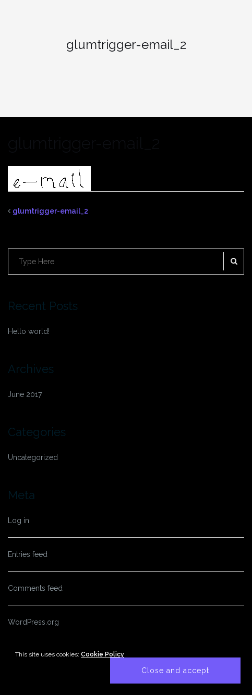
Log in (18, 520)
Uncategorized (33, 457)
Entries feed (27, 554)
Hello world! (29, 331)
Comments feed (35, 588)
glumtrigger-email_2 (50, 211)
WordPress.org (33, 622)
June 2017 (25, 394)
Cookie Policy (102, 654)
